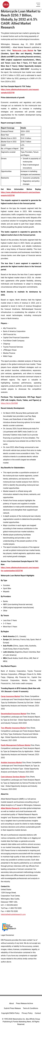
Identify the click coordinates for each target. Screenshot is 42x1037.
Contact (38, 1013)
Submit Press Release (12, 1008)
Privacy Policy (27, 1013)
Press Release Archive (24, 1003)
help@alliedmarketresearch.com (13, 914)
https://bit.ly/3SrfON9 (9, 403)
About (11, 1003)
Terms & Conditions (30, 1008)
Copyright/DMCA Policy (10, 1013)
